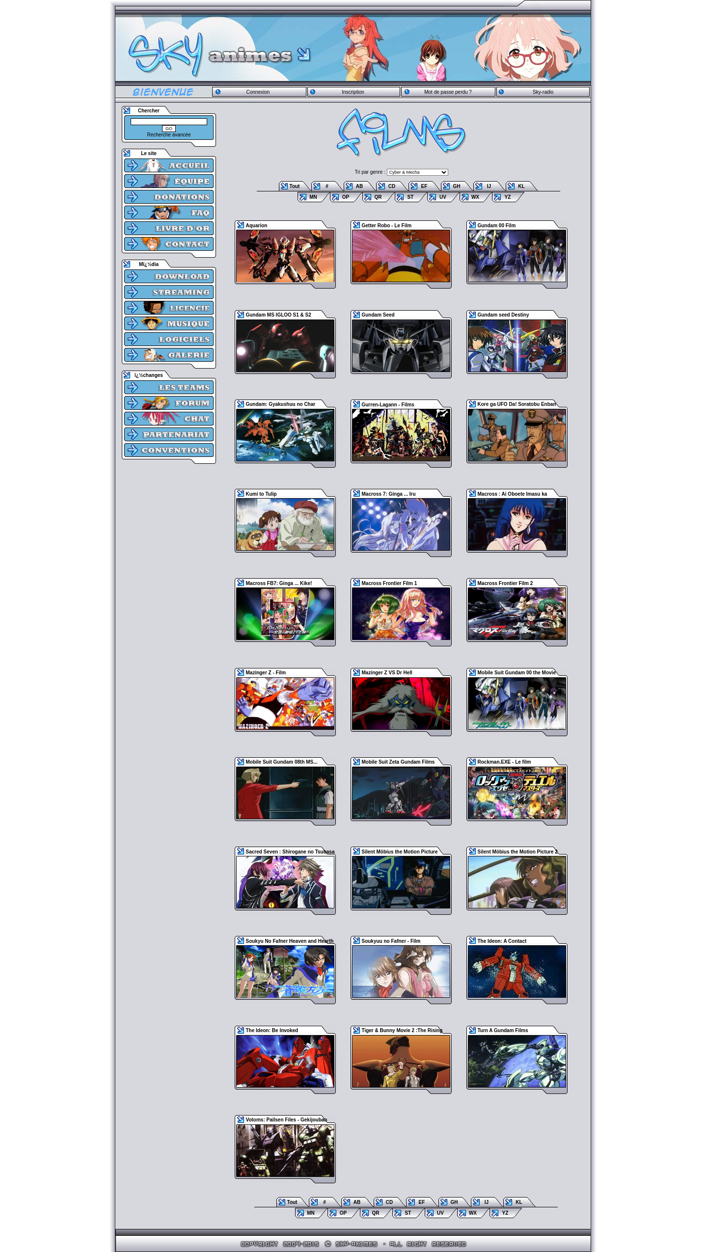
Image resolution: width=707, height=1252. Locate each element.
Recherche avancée (169, 134)
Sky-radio (543, 92)
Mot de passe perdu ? (448, 92)
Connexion (258, 92)
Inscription (353, 92)
